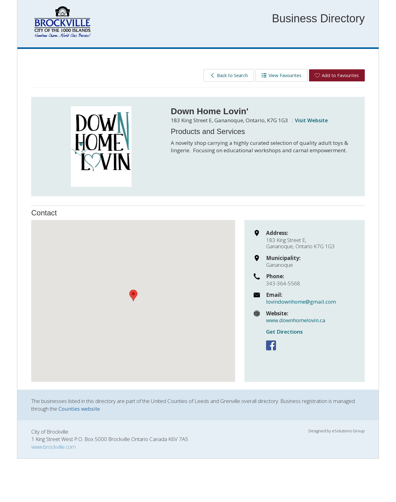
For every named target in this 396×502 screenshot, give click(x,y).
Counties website (79, 408)
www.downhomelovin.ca (295, 320)
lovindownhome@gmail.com (301, 301)
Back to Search (229, 75)
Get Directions (284, 331)
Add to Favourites (337, 75)
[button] (133, 295)
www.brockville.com (53, 446)
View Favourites (281, 75)
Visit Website (311, 120)
